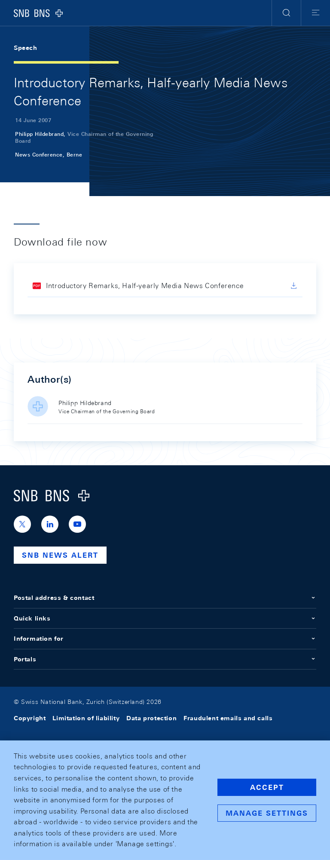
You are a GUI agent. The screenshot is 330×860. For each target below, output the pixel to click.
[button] (286, 13)
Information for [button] (165, 638)
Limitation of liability (85, 718)
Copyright (30, 718)
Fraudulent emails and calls (227, 718)
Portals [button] (165, 659)
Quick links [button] (165, 618)
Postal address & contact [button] (165, 597)
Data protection (151, 718)
